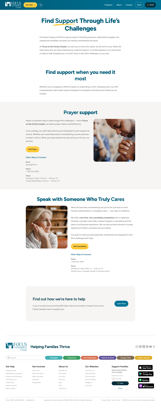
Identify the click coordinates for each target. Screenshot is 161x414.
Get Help (30, 5)
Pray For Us (36, 370)
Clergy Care (125, 358)
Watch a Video (10, 388)
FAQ (60, 385)
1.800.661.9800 (19, 400)
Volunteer (35, 379)
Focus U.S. (88, 385)
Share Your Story (37, 373)
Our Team (62, 376)
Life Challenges (89, 358)
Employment (36, 382)
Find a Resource (11, 379)
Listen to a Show (11, 385)
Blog (60, 382)
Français (129, 5)
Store (139, 5)
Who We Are (63, 370)
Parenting (72, 358)
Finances (62, 379)
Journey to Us (89, 370)
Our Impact (62, 373)
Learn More (121, 304)
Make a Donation (37, 376)
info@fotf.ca (30, 400)
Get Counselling (79, 246)
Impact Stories (143, 358)
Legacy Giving (116, 378)
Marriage (54, 358)
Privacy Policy (106, 400)
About (120, 5)
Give (150, 5)
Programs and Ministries (14, 376)
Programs (109, 5)
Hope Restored (90, 373)
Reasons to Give (117, 375)
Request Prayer (11, 370)
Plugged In (88, 382)
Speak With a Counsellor (14, 373)
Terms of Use (115, 400)
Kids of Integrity (90, 379)
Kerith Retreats (90, 376)
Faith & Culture (107, 358)
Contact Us (62, 388)
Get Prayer (32, 149)
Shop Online (10, 382)
